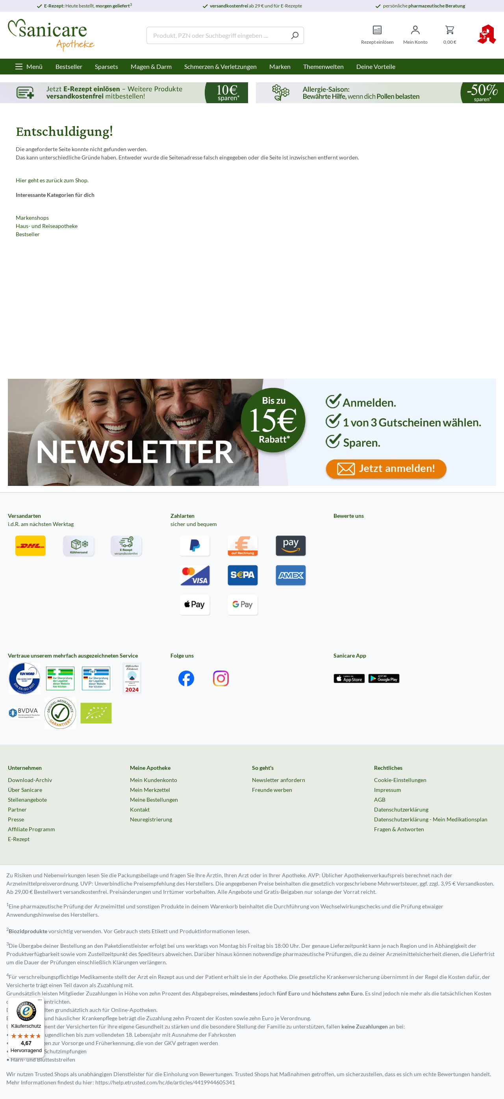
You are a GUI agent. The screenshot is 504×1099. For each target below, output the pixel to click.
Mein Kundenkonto (153, 780)
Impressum (387, 789)
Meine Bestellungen (154, 799)
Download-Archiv (30, 780)
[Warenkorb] (449, 35)
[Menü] (28, 66)
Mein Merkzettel (150, 789)
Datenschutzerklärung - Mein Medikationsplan (430, 819)
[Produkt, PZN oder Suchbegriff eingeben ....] (216, 35)
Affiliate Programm (31, 829)
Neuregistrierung (151, 819)
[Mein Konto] (415, 35)
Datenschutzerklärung (401, 809)
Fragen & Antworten (399, 829)
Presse (16, 819)
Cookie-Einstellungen (400, 780)
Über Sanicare (25, 789)
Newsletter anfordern (278, 780)
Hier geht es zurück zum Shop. (52, 180)
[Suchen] (294, 35)
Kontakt (140, 809)
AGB (379, 799)
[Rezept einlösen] (377, 35)
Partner (17, 809)
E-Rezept (19, 839)
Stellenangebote (27, 799)
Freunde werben (272, 789)
